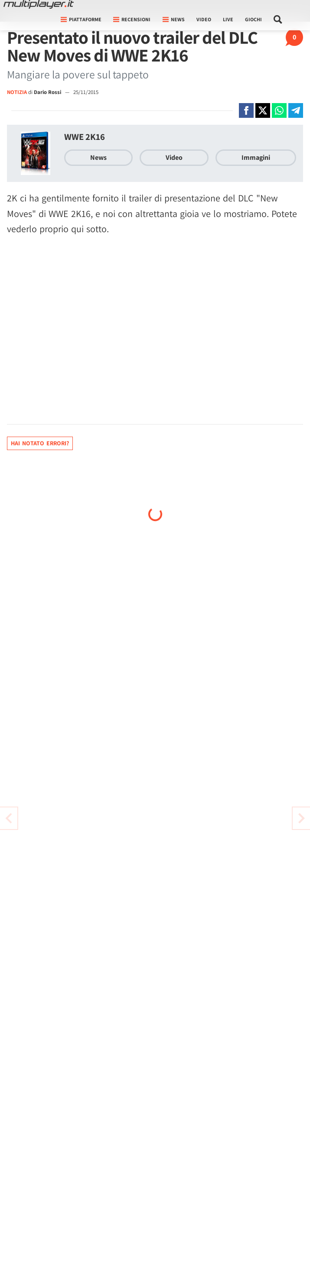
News (98, 157)
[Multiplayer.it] (38, 4)
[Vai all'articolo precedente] (301, 818)
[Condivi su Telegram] (295, 110)
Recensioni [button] (131, 19)
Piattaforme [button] (81, 19)
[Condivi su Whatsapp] (279, 110)
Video (203, 19)
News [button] (174, 19)
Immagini (255, 157)
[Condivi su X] (262, 110)
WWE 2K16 (84, 137)
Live (228, 19)
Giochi (253, 19)
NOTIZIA (17, 92)
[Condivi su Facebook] (246, 110)
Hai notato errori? (40, 443)
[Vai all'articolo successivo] (8, 818)
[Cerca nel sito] (278, 19)
